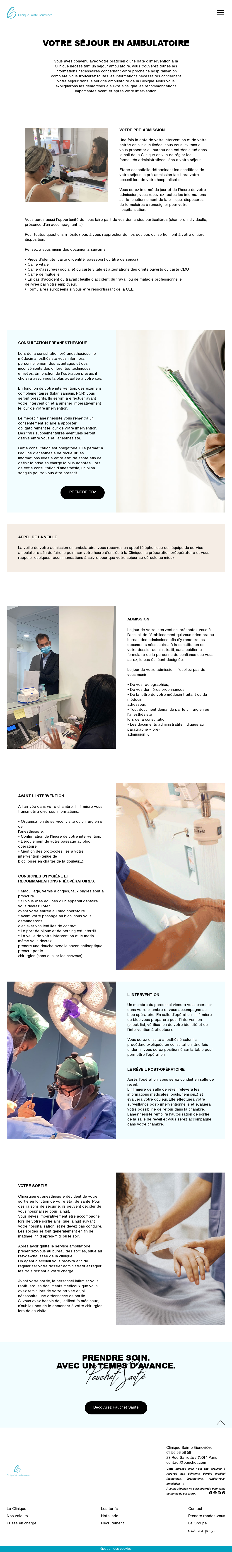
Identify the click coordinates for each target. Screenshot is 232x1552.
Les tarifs (109, 1513)
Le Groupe (197, 1527)
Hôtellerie (109, 1520)
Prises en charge (21, 1527)
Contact (195, 1513)
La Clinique (16, 1513)
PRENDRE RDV (80, 494)
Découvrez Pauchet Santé (116, 1411)
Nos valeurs (17, 1520)
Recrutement (112, 1527)
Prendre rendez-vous (206, 1520)
